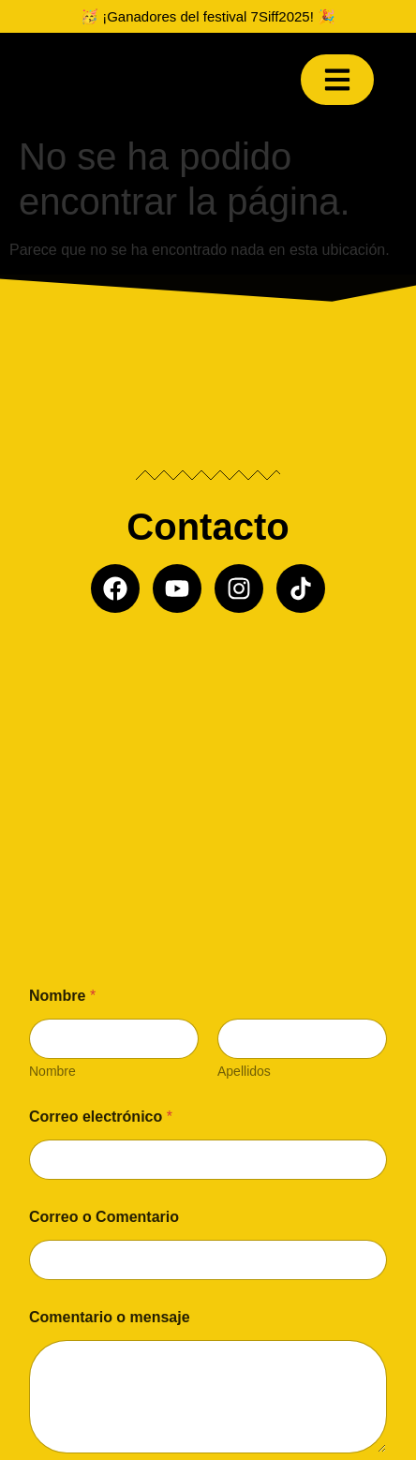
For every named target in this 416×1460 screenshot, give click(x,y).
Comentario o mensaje (109, 1317)
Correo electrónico (100, 1117)
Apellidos (244, 1071)
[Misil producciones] (208, 772)
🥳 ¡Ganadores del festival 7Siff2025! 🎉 (208, 16)
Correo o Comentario (104, 1217)
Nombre (52, 1071)
